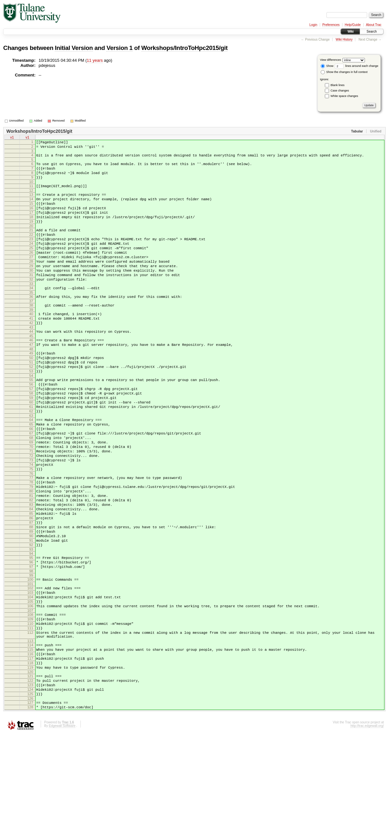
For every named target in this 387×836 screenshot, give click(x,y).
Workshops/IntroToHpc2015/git (184, 47)
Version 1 (119, 47)
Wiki (350, 31)
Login (313, 25)
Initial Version (74, 47)
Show (327, 66)
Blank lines (338, 85)
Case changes (340, 90)
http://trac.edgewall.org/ (367, 827)
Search (371, 31)
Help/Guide (353, 25)
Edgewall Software (62, 827)
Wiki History (344, 39)
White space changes (344, 96)
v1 (12, 138)
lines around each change (356, 66)
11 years (95, 60)
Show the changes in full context (344, 72)
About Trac (373, 25)
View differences (330, 59)
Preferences (331, 25)
